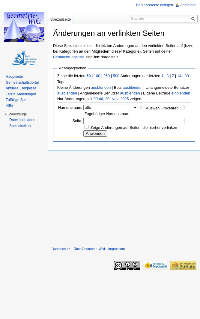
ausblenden (101, 87)
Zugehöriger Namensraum (107, 114)
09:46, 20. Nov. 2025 (111, 99)
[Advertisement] (124, 197)
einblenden (181, 93)
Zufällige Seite (17, 100)
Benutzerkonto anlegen (154, 5)
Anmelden (188, 5)
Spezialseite (60, 19)
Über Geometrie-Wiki (89, 249)
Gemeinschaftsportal (22, 82)
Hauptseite (14, 76)
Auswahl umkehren (162, 108)
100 (97, 76)
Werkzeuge (18, 114)
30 (186, 76)
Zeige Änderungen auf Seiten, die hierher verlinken (134, 127)
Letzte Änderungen (21, 94)
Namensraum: (70, 107)
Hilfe (9, 106)
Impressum (116, 249)
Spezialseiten (20, 126)
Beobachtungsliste (69, 57)
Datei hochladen (22, 120)
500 (116, 76)
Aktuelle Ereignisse (21, 88)
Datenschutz (61, 249)
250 (106, 76)
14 (179, 76)
